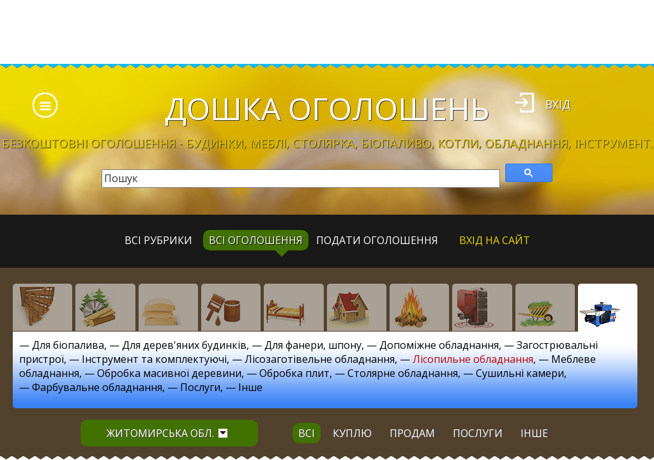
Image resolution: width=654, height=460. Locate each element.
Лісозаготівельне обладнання (320, 359)
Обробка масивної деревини (169, 373)
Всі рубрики (158, 240)
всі (306, 433)
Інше (250, 387)
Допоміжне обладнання (439, 345)
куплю (352, 433)
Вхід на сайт (494, 240)
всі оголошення (256, 240)
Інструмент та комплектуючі (154, 359)
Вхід (557, 104)
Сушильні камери (520, 373)
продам (412, 433)
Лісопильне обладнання (473, 359)
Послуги (200, 387)
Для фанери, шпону (312, 345)
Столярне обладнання (402, 373)
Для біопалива (68, 345)
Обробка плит (294, 373)
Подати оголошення (377, 240)
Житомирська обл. (167, 433)
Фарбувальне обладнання (97, 387)
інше (534, 433)
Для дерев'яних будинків (184, 345)
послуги (478, 433)
